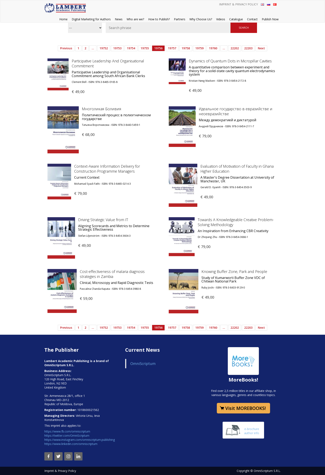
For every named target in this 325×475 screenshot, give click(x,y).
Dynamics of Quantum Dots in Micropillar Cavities (230, 60)
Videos (220, 19)
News (118, 19)
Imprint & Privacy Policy (238, 4)
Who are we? (135, 19)
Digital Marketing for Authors (91, 19)
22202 (234, 48)
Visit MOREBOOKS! (245, 408)
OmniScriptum (143, 363)
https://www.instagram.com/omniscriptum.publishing (79, 440)
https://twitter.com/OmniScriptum (66, 435)
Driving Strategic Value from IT (103, 219)
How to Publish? (159, 19)
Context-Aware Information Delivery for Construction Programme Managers (107, 169)
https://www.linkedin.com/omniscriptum (70, 444)
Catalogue (236, 19)
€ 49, (78, 91)
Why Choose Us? (200, 19)
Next (261, 48)
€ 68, (88, 134)
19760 (213, 48)
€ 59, (86, 298)
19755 (145, 48)
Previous (66, 48)
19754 (131, 48)
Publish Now (270, 19)
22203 (248, 48)
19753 (117, 48)
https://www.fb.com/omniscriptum (67, 431)
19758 (186, 48)
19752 (103, 48)
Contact (252, 19)
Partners (179, 19)
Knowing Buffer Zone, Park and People (234, 271)
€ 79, (205, 135)
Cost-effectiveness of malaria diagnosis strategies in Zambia (112, 274)
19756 (158, 48)
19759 (199, 48)
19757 (172, 48)
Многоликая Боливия (101, 108)
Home (63, 19)
